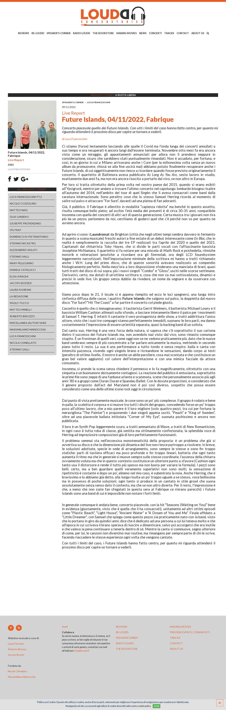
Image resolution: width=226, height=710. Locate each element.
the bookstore (127, 648)
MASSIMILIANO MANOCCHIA (28, 329)
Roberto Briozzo (17, 649)
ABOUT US (197, 33)
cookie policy (144, 706)
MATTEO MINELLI (21, 309)
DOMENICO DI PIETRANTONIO (29, 236)
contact (176, 643)
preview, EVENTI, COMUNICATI (190, 632)
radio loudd (125, 643)
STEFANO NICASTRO (23, 243)
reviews (121, 626)
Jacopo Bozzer (16, 654)
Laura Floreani (16, 643)
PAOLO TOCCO (19, 303)
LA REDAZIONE (19, 296)
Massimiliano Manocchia (21, 676)
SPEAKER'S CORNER (59, 33)
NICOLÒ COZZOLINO (23, 203)
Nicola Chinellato (17, 671)
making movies (180, 626)
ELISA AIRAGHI (19, 276)
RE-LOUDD (38, 33)
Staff (65, 626)
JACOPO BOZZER (21, 283)
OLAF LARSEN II (19, 216)
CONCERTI (155, 33)
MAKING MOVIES (126, 33)
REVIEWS (23, 33)
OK (156, 706)
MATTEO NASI (19, 210)
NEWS (143, 33)
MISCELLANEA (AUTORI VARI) (28, 322)
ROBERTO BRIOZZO (22, 316)
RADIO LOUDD (81, 33)
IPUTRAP (15, 230)
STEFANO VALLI (19, 256)
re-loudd (122, 632)
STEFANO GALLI (19, 349)
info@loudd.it (81, 650)
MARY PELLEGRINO (22, 263)
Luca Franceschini (76, 139)
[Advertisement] (113, 64)
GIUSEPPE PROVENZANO (25, 223)
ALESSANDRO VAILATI (23, 249)
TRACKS (169, 33)
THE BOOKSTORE (103, 33)
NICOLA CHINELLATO (23, 342)
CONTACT (183, 33)
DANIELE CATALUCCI (23, 269)
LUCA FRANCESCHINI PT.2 (26, 196)
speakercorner (127, 637)
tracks (175, 637)
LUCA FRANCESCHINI (23, 336)
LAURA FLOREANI (20, 289)
